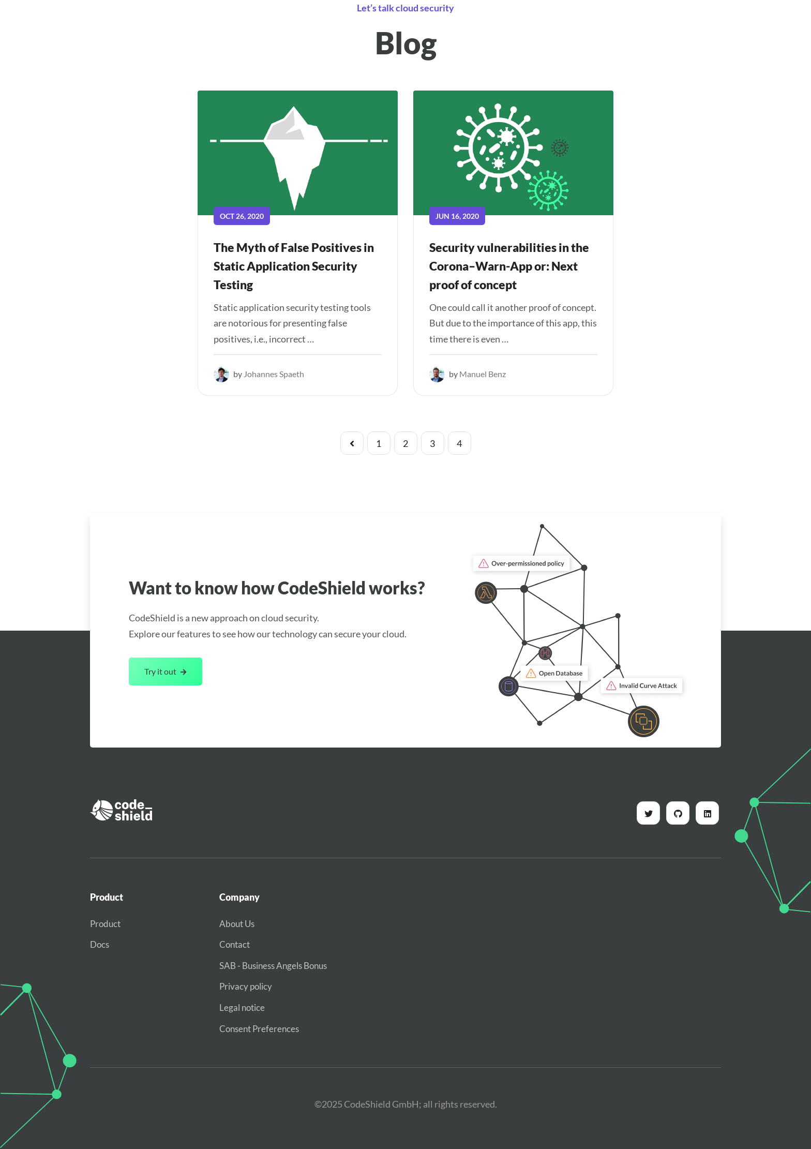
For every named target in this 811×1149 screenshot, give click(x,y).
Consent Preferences (259, 1028)
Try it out (165, 671)
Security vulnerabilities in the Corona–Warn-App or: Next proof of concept (509, 266)
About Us (236, 923)
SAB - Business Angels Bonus (273, 965)
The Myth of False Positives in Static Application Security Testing (294, 266)
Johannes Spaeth (274, 374)
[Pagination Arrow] (352, 443)
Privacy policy (245, 986)
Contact (234, 944)
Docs (99, 944)
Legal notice (242, 1007)
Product (105, 923)
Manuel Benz (482, 374)
